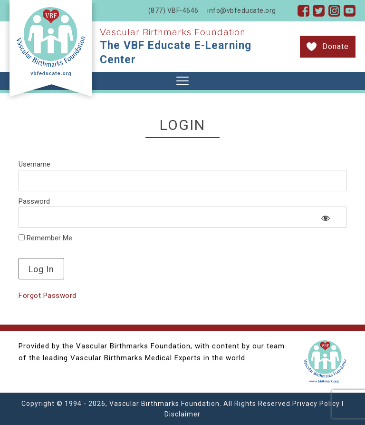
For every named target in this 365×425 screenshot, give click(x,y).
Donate (335, 46)
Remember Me (45, 238)
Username (34, 164)
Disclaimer (182, 414)
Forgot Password (48, 295)
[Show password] (325, 218)
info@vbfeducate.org (241, 10)
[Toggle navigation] (182, 81)
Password (34, 201)
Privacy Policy (316, 403)
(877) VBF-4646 (173, 10)
